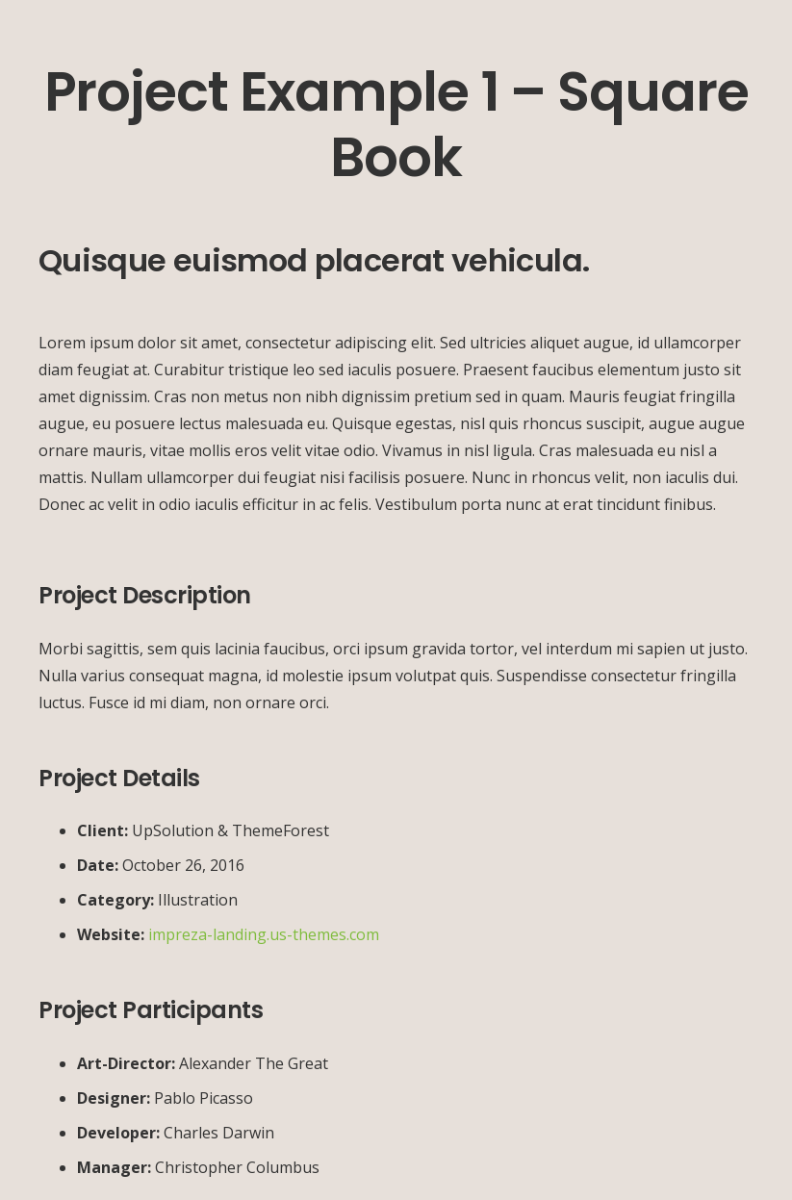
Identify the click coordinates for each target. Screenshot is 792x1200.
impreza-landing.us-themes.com (263, 934)
